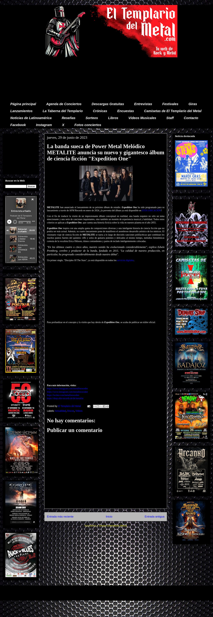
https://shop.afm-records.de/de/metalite (65, 398)
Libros (113, 118)
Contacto (191, 118)
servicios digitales (125, 260)
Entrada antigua (155, 516)
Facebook (18, 125)
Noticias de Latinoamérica (31, 118)
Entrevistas (143, 104)
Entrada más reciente (60, 516)
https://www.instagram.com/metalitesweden (67, 388)
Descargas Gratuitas (108, 104)
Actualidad (60, 411)
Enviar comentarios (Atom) (113, 525)
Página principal (23, 104)
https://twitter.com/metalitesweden (63, 395)
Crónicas (100, 111)
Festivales (170, 104)
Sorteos (92, 118)
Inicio (109, 516)
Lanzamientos (21, 111)
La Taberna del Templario (63, 111)
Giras (193, 104)
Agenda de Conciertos (63, 104)
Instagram (44, 125)
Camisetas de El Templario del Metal (173, 111)
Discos (70, 411)
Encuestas (125, 111)
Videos (79, 411)
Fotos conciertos (87, 125)
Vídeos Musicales (142, 118)
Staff (170, 118)
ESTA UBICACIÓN (151, 210)
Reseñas (68, 118)
